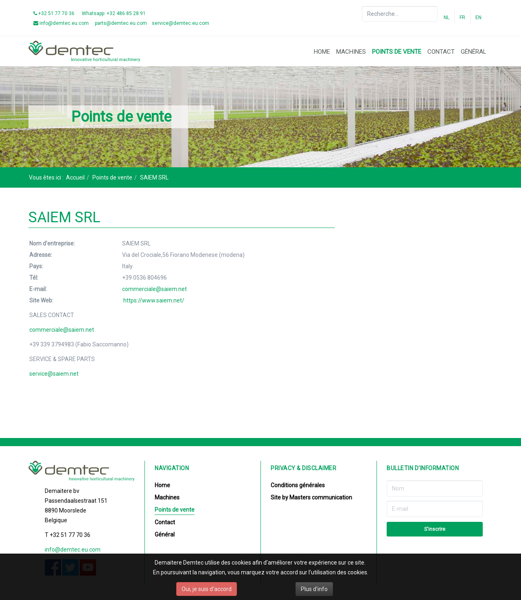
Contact (441, 51)
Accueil (75, 177)
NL (446, 17)
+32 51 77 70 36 (53, 13)
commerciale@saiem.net (154, 289)
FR (462, 17)
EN (478, 17)
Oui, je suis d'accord (207, 589)
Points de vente (396, 51)
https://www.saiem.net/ (153, 300)
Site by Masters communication (311, 497)
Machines (351, 51)
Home (322, 51)
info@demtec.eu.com (61, 23)
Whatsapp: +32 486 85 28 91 (114, 13)
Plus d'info (314, 589)
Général (473, 51)
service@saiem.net (54, 373)
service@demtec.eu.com (180, 23)
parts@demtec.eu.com (120, 23)
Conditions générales (298, 485)
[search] (400, 14)
